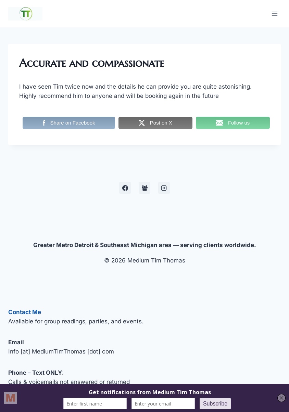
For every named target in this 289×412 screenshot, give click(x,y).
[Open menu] (274, 13)
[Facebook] (125, 188)
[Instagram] (164, 188)
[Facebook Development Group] (144, 188)
